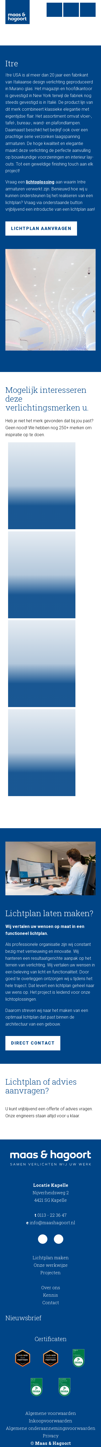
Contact (50, 1302)
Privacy (50, 1435)
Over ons (50, 1287)
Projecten (50, 1272)
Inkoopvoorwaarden (50, 1420)
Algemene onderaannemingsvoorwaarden (50, 1428)
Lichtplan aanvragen (41, 228)
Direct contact (33, 1043)
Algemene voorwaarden (50, 1413)
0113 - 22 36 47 (50, 1215)
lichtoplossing (40, 182)
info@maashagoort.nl (50, 1222)
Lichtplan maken (51, 1257)
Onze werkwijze (51, 1265)
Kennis (50, 1295)
